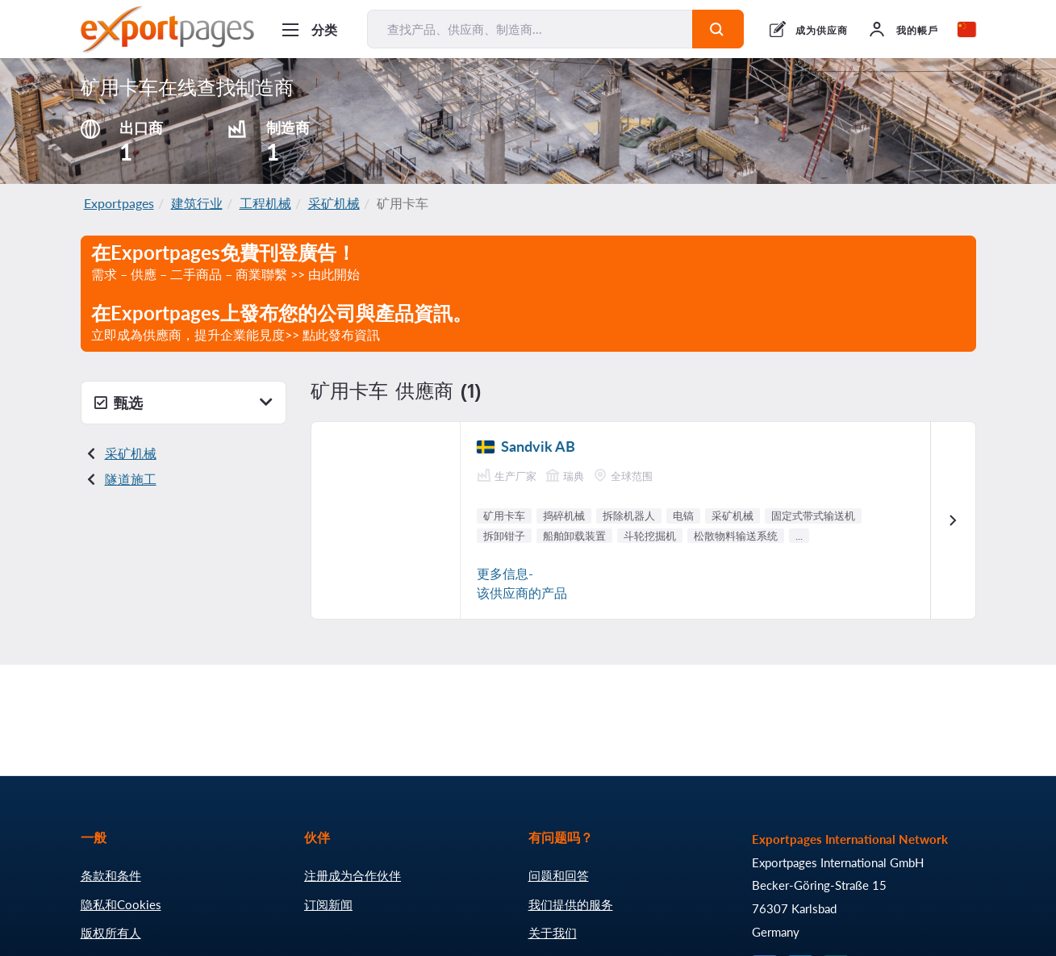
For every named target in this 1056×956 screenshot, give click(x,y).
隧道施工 (131, 478)
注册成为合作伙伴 (352, 875)
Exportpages (119, 203)
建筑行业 (197, 203)
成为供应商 (821, 30)
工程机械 (265, 203)
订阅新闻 (328, 904)
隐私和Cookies (121, 904)
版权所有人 (111, 932)
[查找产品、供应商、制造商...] (530, 29)
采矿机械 (334, 203)
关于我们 (552, 932)
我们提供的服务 (570, 904)
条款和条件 (111, 875)
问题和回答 (558, 875)
